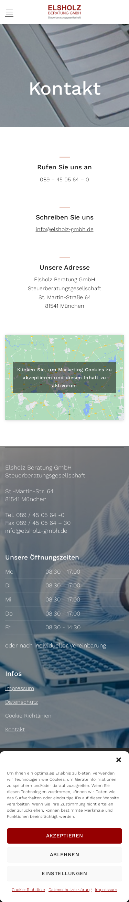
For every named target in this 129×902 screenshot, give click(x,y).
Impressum (106, 889)
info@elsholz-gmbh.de (65, 229)
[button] (118, 759)
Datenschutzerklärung (70, 889)
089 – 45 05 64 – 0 (64, 179)
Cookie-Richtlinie (28, 889)
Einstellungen (64, 873)
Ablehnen (64, 855)
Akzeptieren (64, 836)
